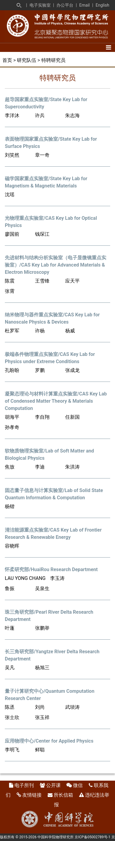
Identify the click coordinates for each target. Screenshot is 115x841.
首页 (7, 60)
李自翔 (42, 417)
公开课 (53, 785)
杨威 (70, 331)
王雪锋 (42, 281)
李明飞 (12, 750)
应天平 (72, 281)
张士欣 (12, 717)
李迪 (40, 467)
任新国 (72, 417)
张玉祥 (42, 717)
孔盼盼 (12, 370)
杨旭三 (42, 667)
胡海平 (12, 417)
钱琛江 (42, 234)
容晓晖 (12, 546)
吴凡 (9, 667)
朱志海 (72, 115)
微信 (78, 785)
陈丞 (9, 707)
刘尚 (40, 707)
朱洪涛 (72, 467)
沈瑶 (9, 194)
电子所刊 (24, 785)
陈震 (9, 281)
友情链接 (32, 795)
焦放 (9, 467)
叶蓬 (9, 628)
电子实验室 (40, 5)
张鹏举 (42, 628)
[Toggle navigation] (108, 47)
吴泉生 (42, 588)
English (102, 5)
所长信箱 (63, 795)
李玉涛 (57, 578)
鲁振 (9, 588)
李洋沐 (12, 115)
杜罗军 (12, 331)
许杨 (40, 331)
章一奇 (42, 155)
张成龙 (72, 370)
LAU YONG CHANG (25, 578)
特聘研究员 (53, 60)
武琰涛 (72, 707)
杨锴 (9, 506)
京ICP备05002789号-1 (92, 837)
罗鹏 (40, 370)
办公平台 (64, 5)
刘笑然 (12, 155)
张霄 (9, 291)
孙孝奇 (12, 427)
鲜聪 (40, 750)
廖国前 (12, 234)
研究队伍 (26, 60)
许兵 (40, 115)
